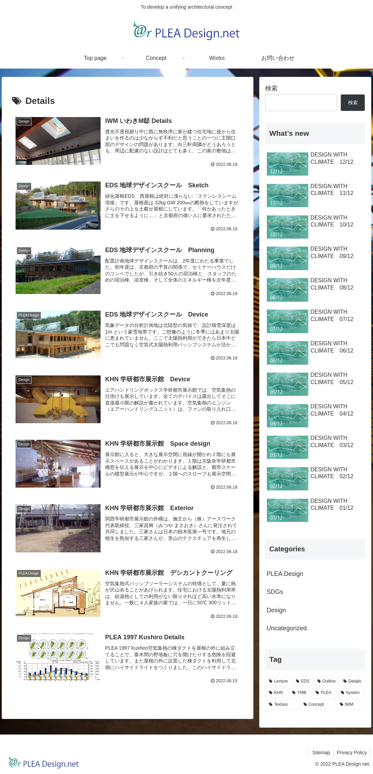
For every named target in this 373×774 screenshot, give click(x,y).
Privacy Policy (351, 752)
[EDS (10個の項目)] (303, 681)
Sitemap (320, 752)
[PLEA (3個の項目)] (324, 693)
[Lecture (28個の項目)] (278, 681)
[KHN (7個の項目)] (277, 693)
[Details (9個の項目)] (352, 681)
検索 (271, 88)
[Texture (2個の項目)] (282, 705)
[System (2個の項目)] (351, 693)
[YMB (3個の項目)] (300, 693)
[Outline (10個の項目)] (326, 681)
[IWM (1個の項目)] (351, 705)
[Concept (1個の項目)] (317, 705)
